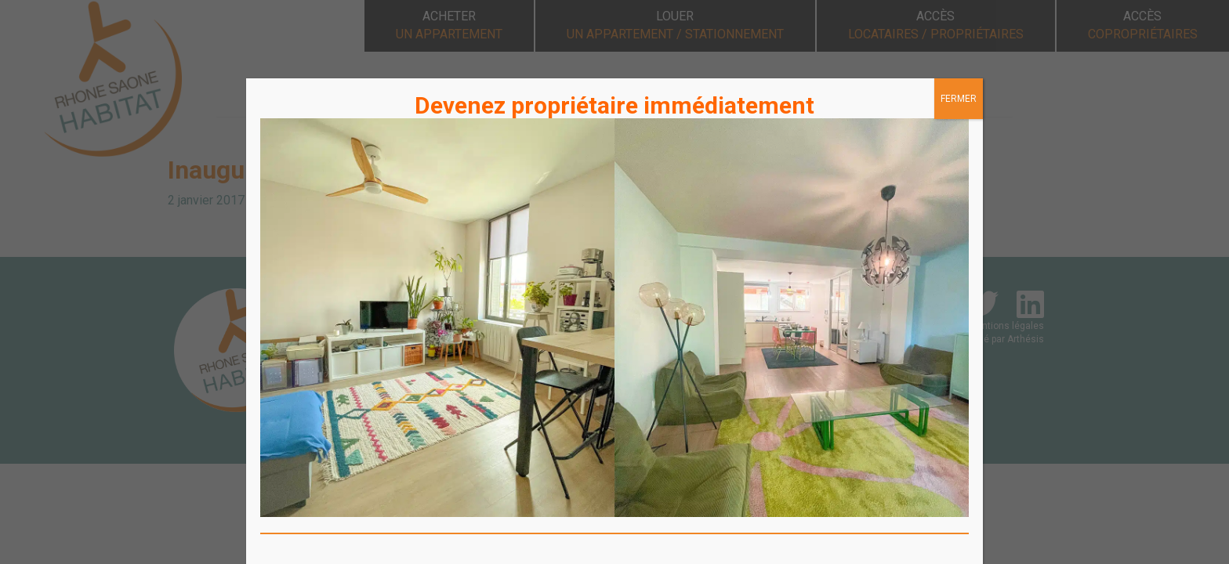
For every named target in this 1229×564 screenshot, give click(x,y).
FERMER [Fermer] (959, 98)
